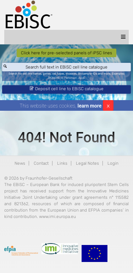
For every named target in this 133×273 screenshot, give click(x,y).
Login (112, 163)
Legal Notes (87, 163)
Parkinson (70, 78)
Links (62, 163)
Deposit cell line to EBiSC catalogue (67, 88)
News (20, 163)
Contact (41, 163)
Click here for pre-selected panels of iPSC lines (66, 52)
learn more (90, 106)
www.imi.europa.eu (57, 216)
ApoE (81, 78)
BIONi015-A (55, 78)
